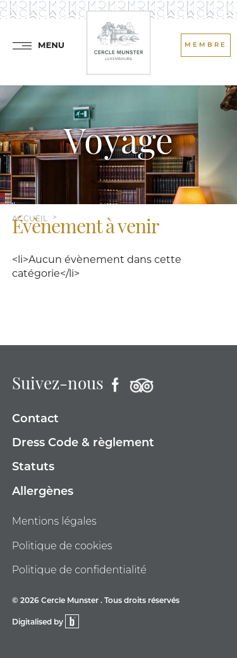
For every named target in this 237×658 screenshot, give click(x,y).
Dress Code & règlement (83, 443)
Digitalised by (45, 622)
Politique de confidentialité (79, 570)
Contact (35, 419)
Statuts (33, 467)
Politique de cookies (62, 546)
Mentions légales (54, 521)
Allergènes (42, 492)
